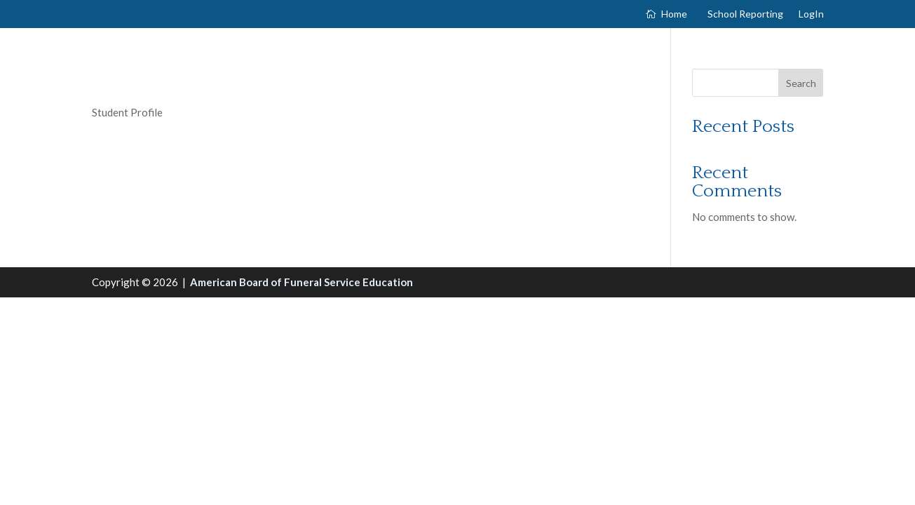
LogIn (811, 14)
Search (801, 83)
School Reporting (745, 14)
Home (674, 14)
